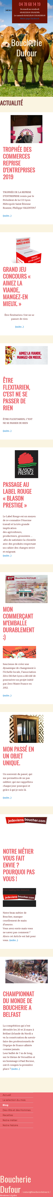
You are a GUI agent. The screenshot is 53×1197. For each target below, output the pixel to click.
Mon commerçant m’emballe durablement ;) (18, 623)
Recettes (8, 1115)
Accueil (7, 1095)
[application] (19, 897)
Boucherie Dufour (26, 47)
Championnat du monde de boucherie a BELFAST (18, 1004)
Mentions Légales (8, 1195)
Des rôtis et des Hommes (17, 1110)
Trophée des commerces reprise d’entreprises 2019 (19, 163)
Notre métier (10, 1120)
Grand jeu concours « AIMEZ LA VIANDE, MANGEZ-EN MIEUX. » (16, 286)
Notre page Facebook (29, 18)
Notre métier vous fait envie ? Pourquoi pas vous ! (18, 865)
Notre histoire (10, 1125)
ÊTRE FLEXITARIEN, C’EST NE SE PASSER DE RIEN (16, 394)
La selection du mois (14, 1100)
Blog (5, 1105)
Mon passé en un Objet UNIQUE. (18, 756)
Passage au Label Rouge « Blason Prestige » (17, 494)
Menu (9, 10)
